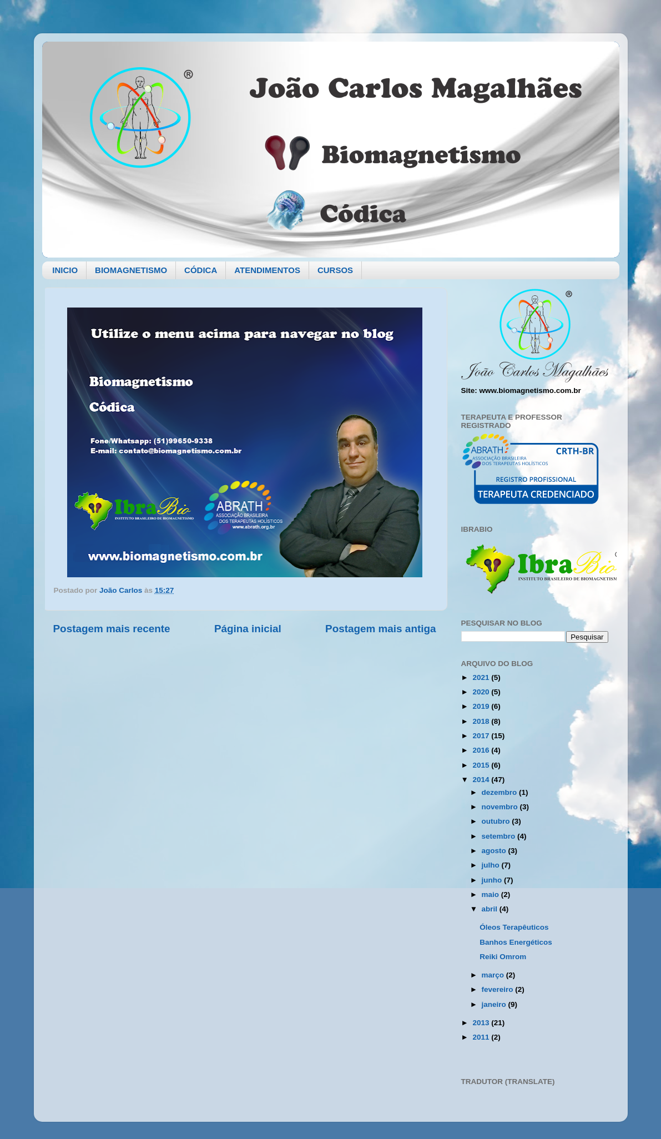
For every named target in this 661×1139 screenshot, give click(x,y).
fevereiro (499, 989)
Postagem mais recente (111, 628)
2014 (481, 779)
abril (490, 909)
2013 (481, 1023)
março (494, 975)
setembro (500, 836)
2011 (481, 1037)
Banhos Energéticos (516, 942)
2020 (481, 692)
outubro (497, 821)
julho (492, 865)
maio (491, 894)
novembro (501, 807)
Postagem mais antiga (380, 628)
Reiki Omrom (503, 956)
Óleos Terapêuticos (514, 927)
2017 (481, 736)
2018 (481, 721)
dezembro (500, 792)
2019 (481, 706)
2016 (481, 750)
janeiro (495, 1004)
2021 (481, 677)
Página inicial (247, 628)
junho (493, 880)
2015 (481, 765)
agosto (495, 850)
